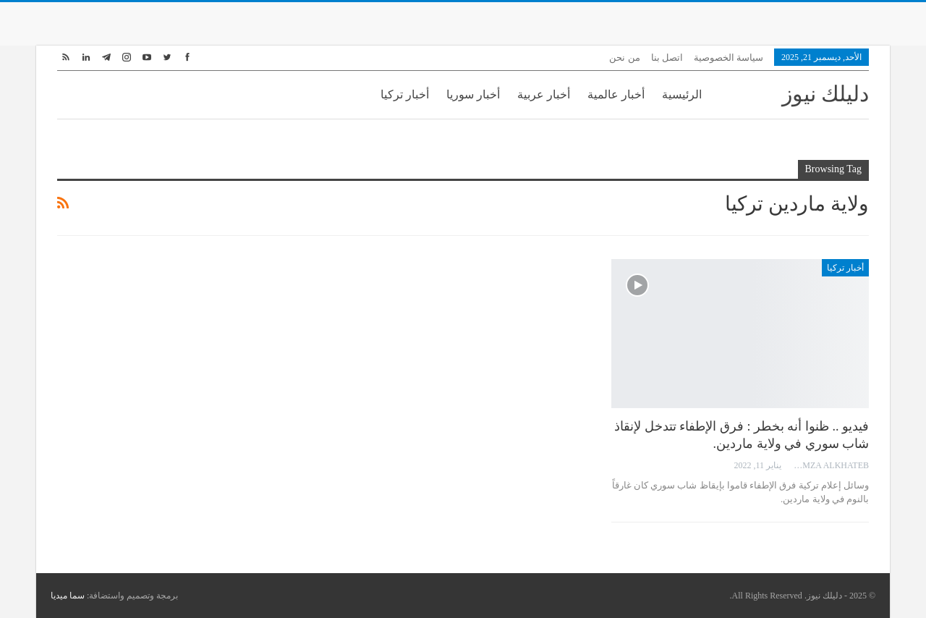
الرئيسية (682, 94)
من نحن (624, 57)
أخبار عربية (543, 94)
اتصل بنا (667, 57)
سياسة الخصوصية (728, 57)
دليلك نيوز (826, 94)
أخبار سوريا (473, 94)
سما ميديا (68, 596)
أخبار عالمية (616, 94)
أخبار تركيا (405, 94)
